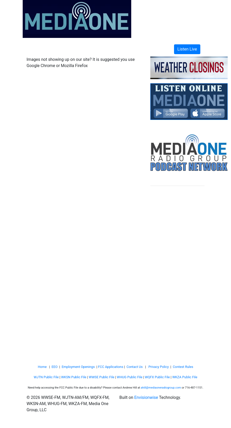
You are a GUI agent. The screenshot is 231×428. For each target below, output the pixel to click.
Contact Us (135, 367)
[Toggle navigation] (38, 49)
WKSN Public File (73, 377)
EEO (54, 367)
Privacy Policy (158, 367)
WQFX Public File (157, 377)
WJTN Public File (46, 377)
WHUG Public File (129, 377)
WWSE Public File (101, 377)
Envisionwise (146, 397)
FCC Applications (110, 367)
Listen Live (187, 49)
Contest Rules (183, 367)
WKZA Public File (184, 377)
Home (42, 367)
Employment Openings (78, 367)
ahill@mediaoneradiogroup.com (161, 387)
